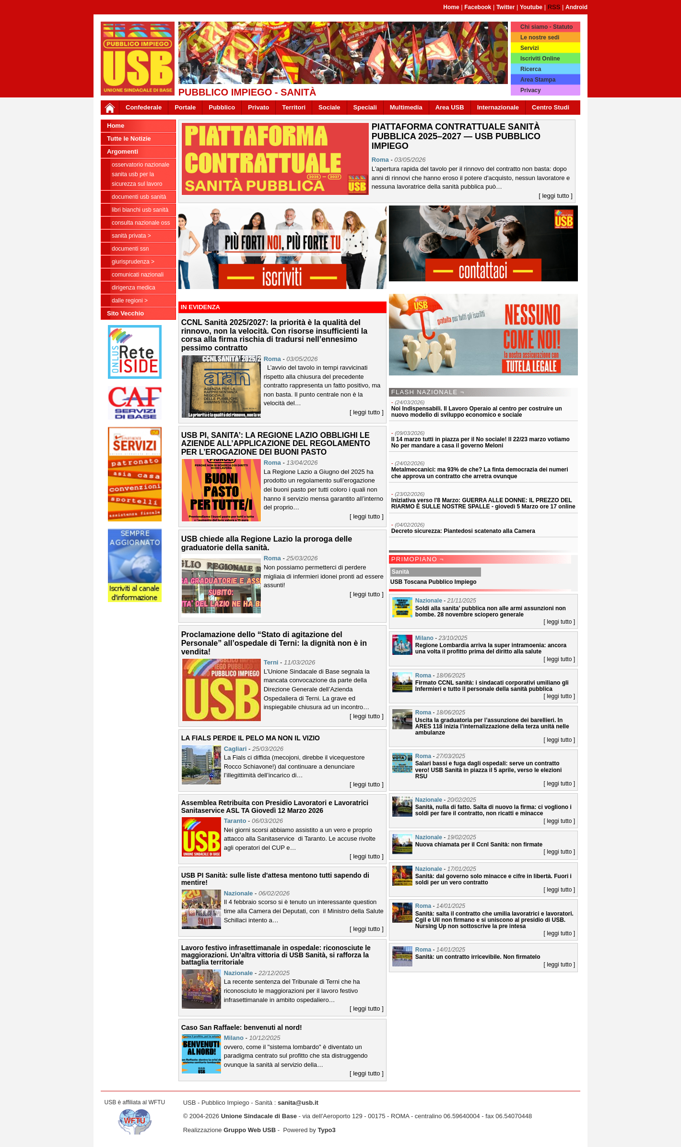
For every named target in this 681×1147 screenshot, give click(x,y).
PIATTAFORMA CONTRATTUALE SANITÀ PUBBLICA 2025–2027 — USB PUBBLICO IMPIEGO (456, 136)
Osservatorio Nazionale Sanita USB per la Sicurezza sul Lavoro (140, 174)
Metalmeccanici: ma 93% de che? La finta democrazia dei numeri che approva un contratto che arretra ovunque (479, 472)
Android (576, 7)
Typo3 (326, 1130)
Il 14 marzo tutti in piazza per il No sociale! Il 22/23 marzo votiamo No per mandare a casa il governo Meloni (480, 442)
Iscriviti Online (540, 58)
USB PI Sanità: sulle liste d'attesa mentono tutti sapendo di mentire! (275, 878)
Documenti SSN (130, 248)
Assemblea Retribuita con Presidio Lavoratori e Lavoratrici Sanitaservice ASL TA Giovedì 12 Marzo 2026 (275, 806)
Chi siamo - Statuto (546, 27)
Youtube (531, 7)
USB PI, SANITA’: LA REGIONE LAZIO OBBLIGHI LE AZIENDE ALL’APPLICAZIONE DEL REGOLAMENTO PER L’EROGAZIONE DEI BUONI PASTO (275, 443)
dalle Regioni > (130, 300)
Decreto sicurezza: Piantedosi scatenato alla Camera (463, 531)
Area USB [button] (449, 107)
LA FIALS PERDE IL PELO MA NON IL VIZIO (250, 738)
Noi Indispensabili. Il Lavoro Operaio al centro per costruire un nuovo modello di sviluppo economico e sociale (476, 411)
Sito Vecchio (125, 313)
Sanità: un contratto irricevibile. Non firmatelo (477, 957)
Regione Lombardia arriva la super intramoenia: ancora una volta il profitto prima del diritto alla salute (490, 648)
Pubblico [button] (222, 107)
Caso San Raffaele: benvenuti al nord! (241, 1027)
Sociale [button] (329, 107)
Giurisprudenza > (133, 261)
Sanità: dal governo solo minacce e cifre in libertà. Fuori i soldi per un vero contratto (493, 879)
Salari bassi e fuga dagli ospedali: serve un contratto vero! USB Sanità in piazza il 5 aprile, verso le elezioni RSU (488, 769)
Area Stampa (537, 79)
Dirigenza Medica (133, 287)
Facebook (477, 7)
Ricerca (530, 69)
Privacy (530, 90)
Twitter (505, 7)
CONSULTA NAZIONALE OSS (141, 222)
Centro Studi (550, 107)
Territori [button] (293, 107)
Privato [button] (258, 107)
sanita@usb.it (298, 1102)
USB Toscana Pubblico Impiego (433, 582)
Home (451, 7)
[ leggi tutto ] (556, 195)
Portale (185, 107)
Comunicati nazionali (138, 274)
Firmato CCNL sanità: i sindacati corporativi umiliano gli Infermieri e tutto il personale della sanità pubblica (492, 685)
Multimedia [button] (406, 107)
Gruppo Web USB (249, 1130)
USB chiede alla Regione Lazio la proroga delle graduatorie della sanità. (266, 543)
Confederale (144, 107)
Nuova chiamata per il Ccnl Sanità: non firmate (478, 844)
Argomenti (122, 151)
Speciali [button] (365, 107)
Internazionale (498, 107)
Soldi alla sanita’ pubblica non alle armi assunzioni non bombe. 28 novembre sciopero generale (490, 611)
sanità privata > (131, 235)
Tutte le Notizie (129, 138)
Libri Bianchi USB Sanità (140, 209)
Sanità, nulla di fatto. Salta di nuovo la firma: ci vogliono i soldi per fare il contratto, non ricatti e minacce (493, 810)
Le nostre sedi (539, 37)
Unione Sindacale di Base (259, 1116)
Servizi (529, 48)
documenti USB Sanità (139, 196)
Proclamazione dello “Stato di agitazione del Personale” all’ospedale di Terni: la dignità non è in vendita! (274, 642)
